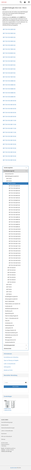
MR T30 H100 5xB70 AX (9, 69)
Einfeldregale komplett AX (11, 296)
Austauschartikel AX (10, 342)
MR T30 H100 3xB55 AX (9, 33)
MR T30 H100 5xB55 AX (9, 41)
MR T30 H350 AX (12, 277)
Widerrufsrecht (4, 425)
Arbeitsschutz (7, 348)
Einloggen (15, 386)
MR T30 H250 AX (12, 272)
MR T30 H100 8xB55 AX (9, 53)
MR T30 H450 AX (12, 282)
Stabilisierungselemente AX (11, 308)
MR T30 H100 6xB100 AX (9, 116)
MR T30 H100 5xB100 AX (9, 112)
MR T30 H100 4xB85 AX (9, 88)
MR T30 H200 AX (12, 267)
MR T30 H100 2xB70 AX (9, 57)
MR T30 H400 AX (12, 279)
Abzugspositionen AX (10, 340)
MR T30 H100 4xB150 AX (9, 160)
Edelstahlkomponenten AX (11, 335)
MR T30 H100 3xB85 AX (9, 85)
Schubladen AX (8, 323)
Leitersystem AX (9, 328)
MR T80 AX (9, 294)
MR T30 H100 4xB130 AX (9, 144)
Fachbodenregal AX (9, 171)
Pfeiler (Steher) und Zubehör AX (12, 303)
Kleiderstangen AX (9, 325)
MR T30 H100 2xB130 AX (9, 136)
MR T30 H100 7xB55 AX (9, 49)
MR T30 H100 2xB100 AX (9, 100)
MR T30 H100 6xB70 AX (9, 73)
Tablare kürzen (7, 410)
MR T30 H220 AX (12, 270)
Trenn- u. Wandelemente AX (11, 318)
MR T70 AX (9, 291)
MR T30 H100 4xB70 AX (9, 65)
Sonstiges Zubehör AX (10, 330)
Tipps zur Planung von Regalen (11, 360)
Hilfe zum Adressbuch (6, 436)
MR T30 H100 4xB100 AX (9, 108)
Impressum (4, 433)
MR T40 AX (9, 284)
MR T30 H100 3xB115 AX (9, 124)
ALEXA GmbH (13, 467)
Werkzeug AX (8, 337)
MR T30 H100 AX (12, 183)
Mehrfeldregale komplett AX (12, 176)
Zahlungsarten (7, 367)
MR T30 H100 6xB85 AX (9, 96)
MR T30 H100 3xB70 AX (9, 61)
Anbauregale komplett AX (11, 299)
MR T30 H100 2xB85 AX (9, 81)
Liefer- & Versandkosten (9, 363)
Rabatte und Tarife (8, 370)
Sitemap (3, 439)
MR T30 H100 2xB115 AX (9, 120)
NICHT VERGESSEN (9, 301)
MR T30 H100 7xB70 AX (9, 77)
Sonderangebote (8, 167)
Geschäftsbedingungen (7, 422)
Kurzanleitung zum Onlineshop (11, 357)
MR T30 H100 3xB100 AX (9, 104)
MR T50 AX (9, 287)
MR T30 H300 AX (12, 274)
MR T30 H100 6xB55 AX (9, 45)
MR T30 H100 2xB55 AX (9, 29)
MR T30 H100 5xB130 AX (9, 148)
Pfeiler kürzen (7, 408)
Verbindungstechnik (9, 345)
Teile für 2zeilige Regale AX (11, 315)
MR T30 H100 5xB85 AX (9, 92)
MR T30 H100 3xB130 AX (9, 140)
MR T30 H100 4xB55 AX (9, 37)
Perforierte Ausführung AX (11, 332)
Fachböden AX (8, 306)
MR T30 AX (9, 181)
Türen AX (7, 320)
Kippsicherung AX (9, 313)
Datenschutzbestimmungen (7, 427)
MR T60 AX (9, 289)
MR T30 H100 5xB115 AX (9, 132)
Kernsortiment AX (9, 173)
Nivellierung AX (8, 311)
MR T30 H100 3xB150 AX (9, 156)
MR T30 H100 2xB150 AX (9, 152)
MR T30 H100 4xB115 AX (9, 128)
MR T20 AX (9, 178)
